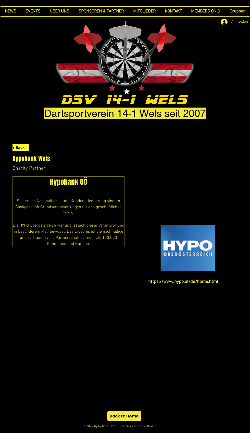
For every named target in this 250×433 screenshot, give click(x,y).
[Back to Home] (124, 416)
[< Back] (20, 147)
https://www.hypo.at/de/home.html (183, 281)
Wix (158, 426)
